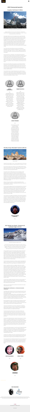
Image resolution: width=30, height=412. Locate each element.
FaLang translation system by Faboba (3, 382)
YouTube (16, 410)
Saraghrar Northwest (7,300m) (15, 10)
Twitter (13, 410)
